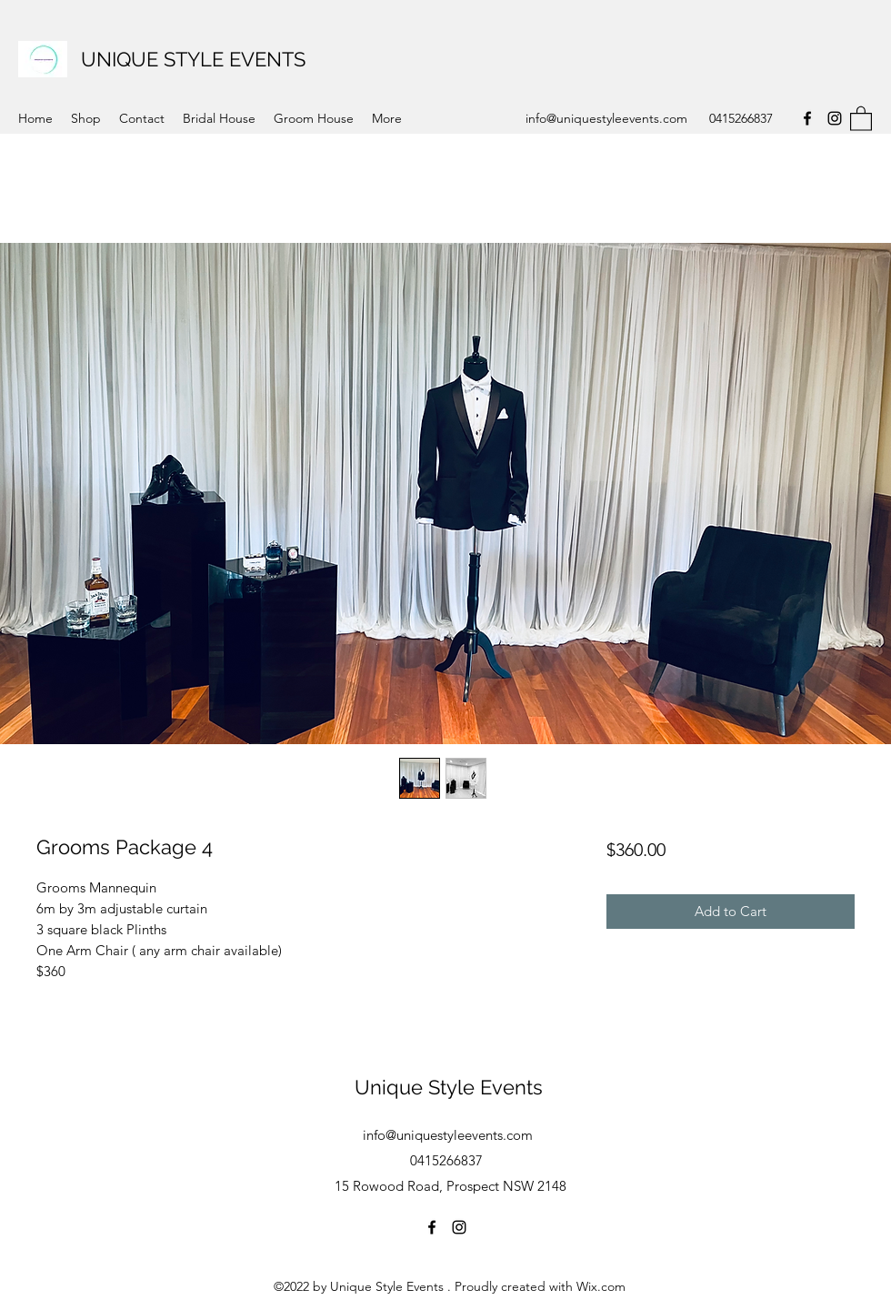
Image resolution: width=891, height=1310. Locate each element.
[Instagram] (835, 118)
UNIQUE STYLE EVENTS (193, 59)
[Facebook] (807, 118)
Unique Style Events (449, 1087)
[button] (861, 118)
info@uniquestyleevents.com (606, 118)
